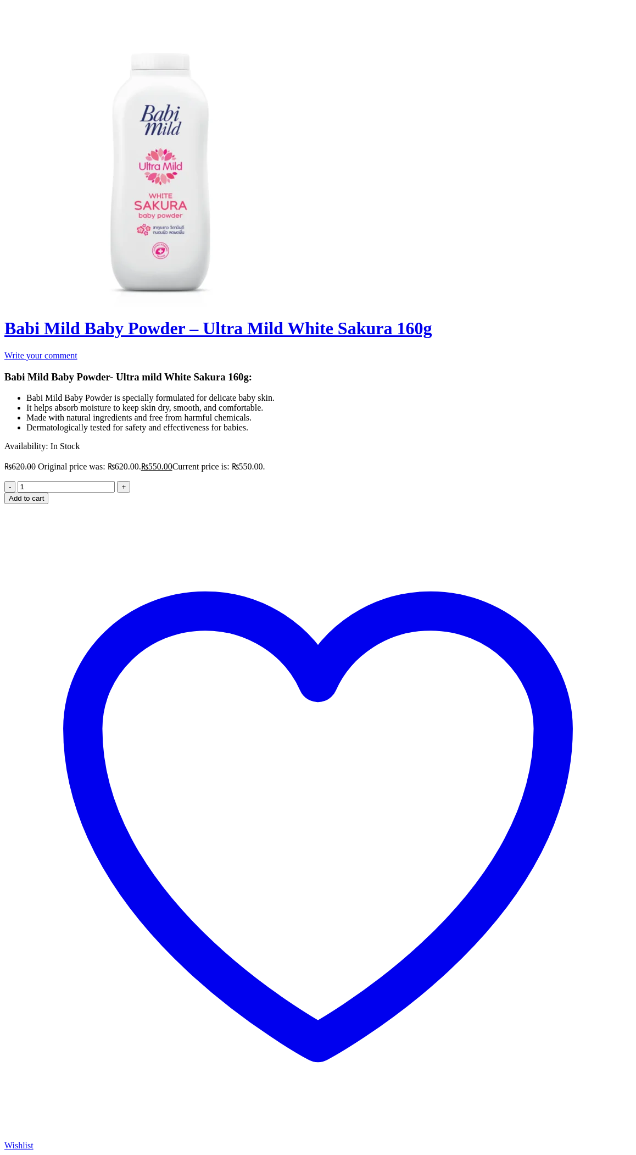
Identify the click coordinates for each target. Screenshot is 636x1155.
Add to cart (26, 498)
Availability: (26, 446)
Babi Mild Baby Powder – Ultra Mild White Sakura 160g (218, 328)
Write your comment (40, 355)
